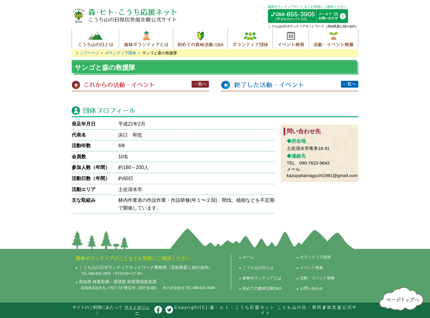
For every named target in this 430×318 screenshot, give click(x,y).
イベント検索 (290, 39)
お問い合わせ (311, 288)
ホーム (248, 257)
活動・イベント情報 (333, 39)
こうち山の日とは (95, 39)
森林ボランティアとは (146, 39)
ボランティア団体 (250, 39)
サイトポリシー (137, 310)
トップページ (87, 53)
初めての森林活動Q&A (200, 39)
